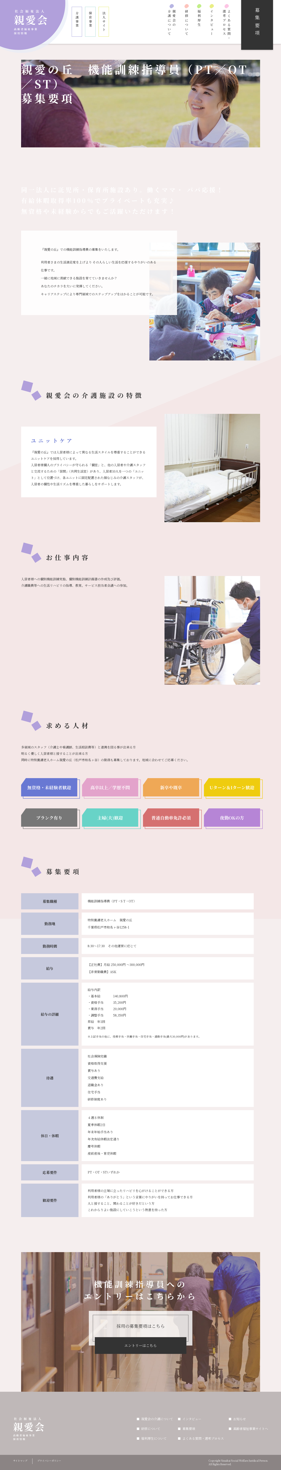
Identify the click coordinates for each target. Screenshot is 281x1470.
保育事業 (90, 19)
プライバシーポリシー (49, 1460)
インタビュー (212, 23)
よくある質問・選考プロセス (226, 25)
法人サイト (104, 21)
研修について (186, 23)
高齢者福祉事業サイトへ (250, 1428)
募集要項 (188, 1428)
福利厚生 (199, 18)
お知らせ (239, 1419)
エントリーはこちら (140, 1345)
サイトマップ (20, 1460)
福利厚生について (154, 1438)
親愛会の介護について (171, 23)
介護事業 (77, 19)
